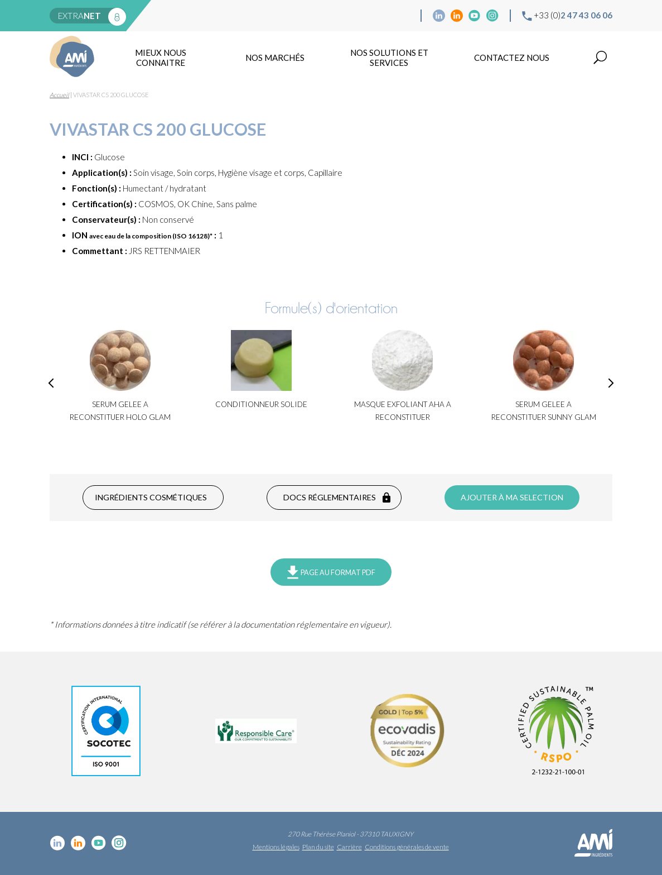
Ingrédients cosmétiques (151, 497)
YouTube (474, 15)
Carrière (349, 847)
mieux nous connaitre (160, 57)
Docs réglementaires (329, 497)
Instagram (492, 15)
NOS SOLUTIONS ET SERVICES (389, 57)
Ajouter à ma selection (512, 497)
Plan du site (318, 847)
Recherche (600, 57)
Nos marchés (275, 57)
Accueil (59, 94)
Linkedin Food (457, 15)
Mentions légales (276, 847)
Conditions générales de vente (407, 847)
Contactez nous (511, 57)
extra (79, 16)
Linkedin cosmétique (439, 15)
